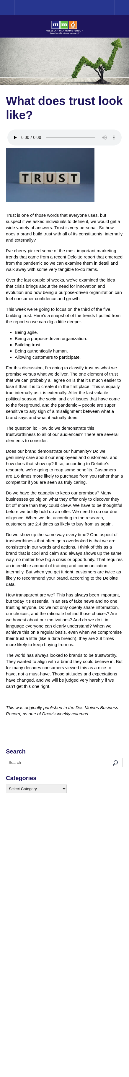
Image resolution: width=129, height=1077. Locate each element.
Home (14, 7)
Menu (121, 7)
